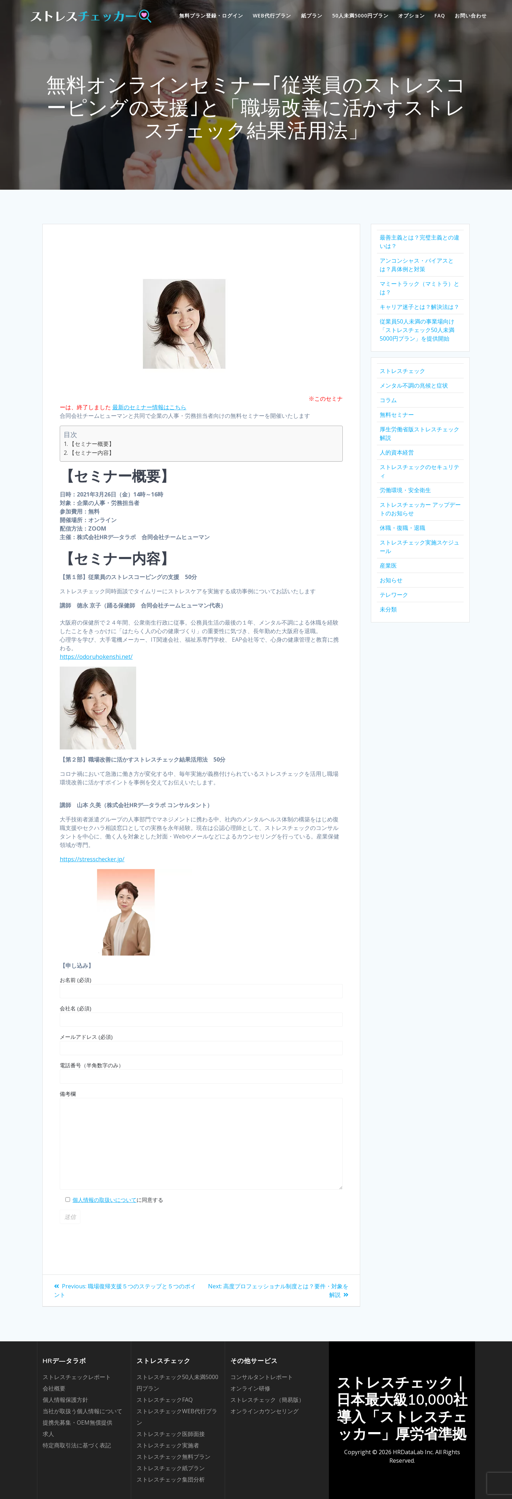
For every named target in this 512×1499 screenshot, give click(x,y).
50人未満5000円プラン (360, 15)
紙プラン (311, 15)
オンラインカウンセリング (264, 1411)
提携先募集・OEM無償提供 (77, 1422)
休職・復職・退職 (402, 528)
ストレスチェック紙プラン (171, 1468)
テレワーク (394, 595)
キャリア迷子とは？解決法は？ (419, 307)
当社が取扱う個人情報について (82, 1411)
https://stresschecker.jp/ (92, 859)
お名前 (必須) (201, 987)
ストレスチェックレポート (77, 1377)
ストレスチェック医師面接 (171, 1434)
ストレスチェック (402, 371)
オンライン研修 (250, 1388)
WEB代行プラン (272, 15)
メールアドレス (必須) (201, 1044)
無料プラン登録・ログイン (211, 15)
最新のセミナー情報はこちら (149, 407)
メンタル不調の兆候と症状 (414, 385)
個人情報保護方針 (65, 1400)
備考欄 (201, 1140)
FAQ (439, 15)
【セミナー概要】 (91, 444)
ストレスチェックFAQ (165, 1400)
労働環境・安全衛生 (405, 490)
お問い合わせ (471, 15)
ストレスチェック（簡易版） (267, 1400)
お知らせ (391, 580)
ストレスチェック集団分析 (171, 1479)
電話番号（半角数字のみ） (201, 1073)
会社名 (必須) (201, 1016)
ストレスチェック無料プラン (173, 1457)
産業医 (388, 565)
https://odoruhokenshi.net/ (96, 657)
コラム (388, 400)
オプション (411, 15)
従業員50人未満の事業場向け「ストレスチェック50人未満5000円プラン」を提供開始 (417, 329)
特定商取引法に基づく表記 (77, 1445)
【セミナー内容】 (91, 453)
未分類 (388, 609)
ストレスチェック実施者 (168, 1445)
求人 (48, 1434)
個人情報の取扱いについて (105, 1199)
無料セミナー (397, 415)
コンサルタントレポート (261, 1377)
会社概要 (54, 1388)
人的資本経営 (397, 452)
